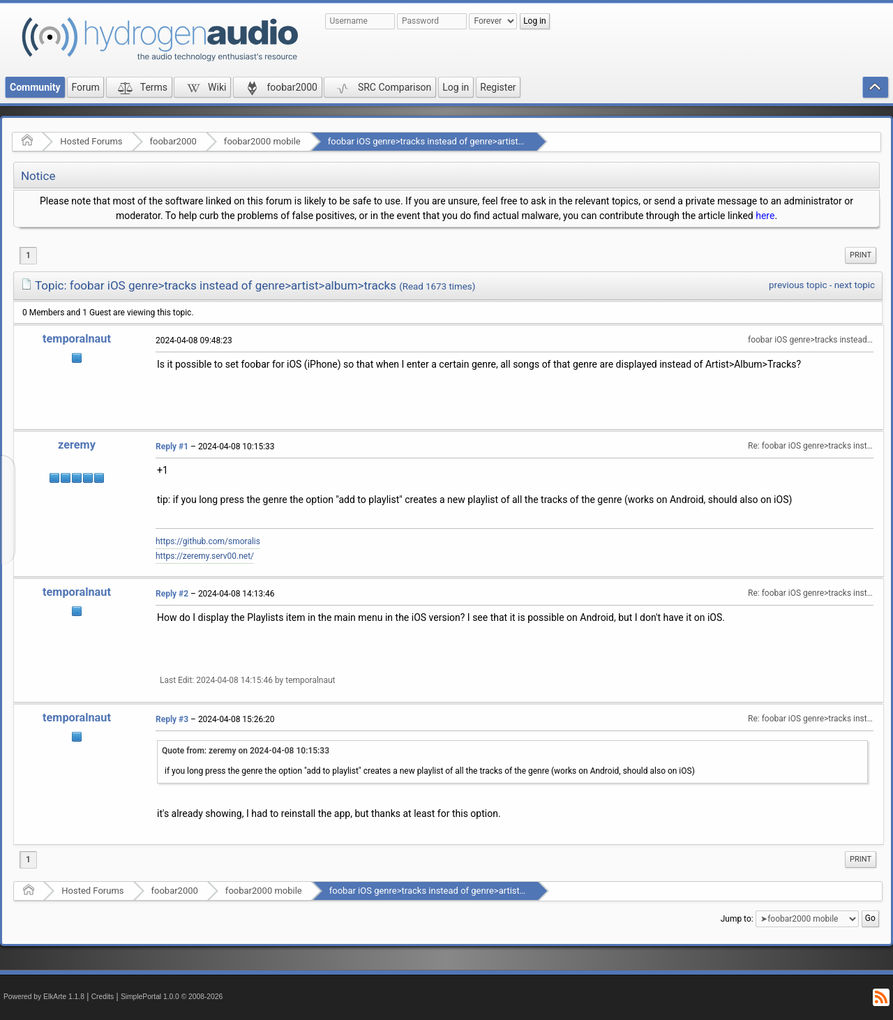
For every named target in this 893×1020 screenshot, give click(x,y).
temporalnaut (77, 338)
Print (860, 255)
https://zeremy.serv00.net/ (205, 556)
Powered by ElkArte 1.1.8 (43, 996)
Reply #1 (172, 446)
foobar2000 (173, 141)
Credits (102, 996)
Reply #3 (172, 719)
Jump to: (737, 919)
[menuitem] (860, 255)
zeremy (77, 444)
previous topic (798, 285)
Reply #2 (172, 594)
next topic (854, 285)
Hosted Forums (91, 141)
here (765, 215)
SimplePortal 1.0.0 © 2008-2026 (172, 996)
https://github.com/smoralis (208, 541)
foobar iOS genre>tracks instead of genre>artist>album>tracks (453, 141)
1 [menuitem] (28, 255)
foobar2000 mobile (262, 141)
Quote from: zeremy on (245, 751)
